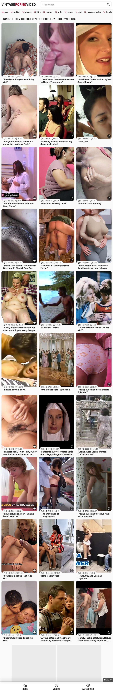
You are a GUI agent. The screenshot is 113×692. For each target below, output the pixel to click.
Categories (88, 689)
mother (49, 12)
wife (60, 12)
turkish (17, 12)
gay (80, 12)
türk (39, 12)
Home (25, 689)
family (109, 12)
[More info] (34, 74)
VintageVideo (18, 4)
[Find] (108, 4)
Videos (56, 689)
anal (6, 12)
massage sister (94, 12)
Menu (106, 680)
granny (28, 12)
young (70, 12)
